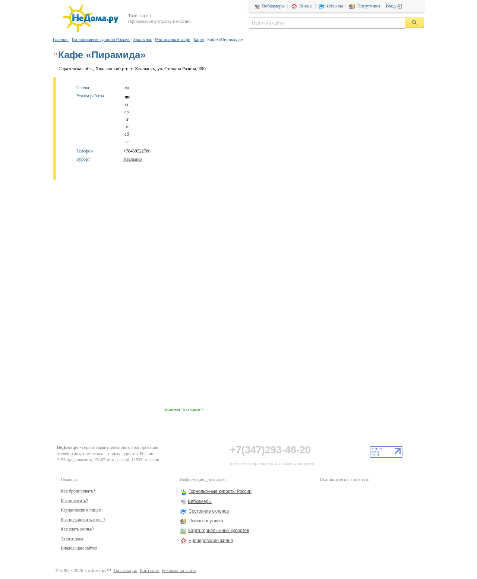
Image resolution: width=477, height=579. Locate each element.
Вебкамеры (273, 6)
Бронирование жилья (211, 540)
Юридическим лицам (81, 510)
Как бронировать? (78, 491)
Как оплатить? (74, 500)
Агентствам (72, 538)
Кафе (199, 39)
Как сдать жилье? (77, 529)
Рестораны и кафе (172, 39)
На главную (126, 570)
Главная (61, 39)
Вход (391, 6)
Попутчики (368, 6)
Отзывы (335, 6)
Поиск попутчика (206, 520)
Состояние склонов (209, 511)
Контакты (149, 570)
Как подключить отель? (83, 519)
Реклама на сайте (179, 570)
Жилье (306, 6)
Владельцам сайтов (79, 548)
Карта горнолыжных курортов (218, 530)
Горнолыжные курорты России (101, 39)
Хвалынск (142, 39)
